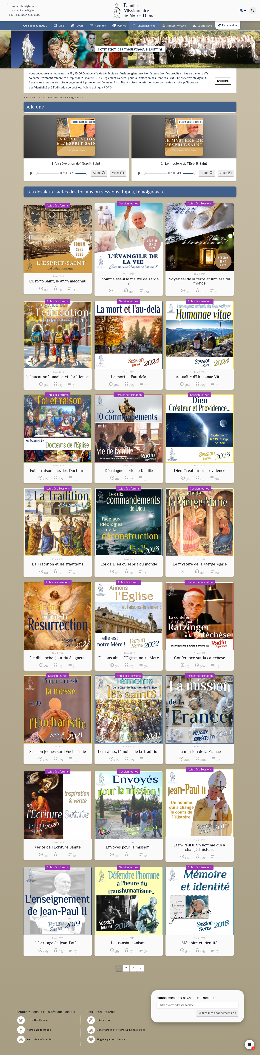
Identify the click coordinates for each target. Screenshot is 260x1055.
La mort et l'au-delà (128, 377)
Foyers (79, 25)
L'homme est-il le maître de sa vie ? (128, 281)
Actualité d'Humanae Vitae (200, 377)
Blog (61, 25)
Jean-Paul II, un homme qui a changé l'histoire (199, 847)
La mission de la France (199, 752)
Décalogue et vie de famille (129, 471)
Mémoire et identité (199, 943)
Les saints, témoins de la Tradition (129, 752)
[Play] (31, 173)
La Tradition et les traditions (57, 564)
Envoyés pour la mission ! (128, 847)
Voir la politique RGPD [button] (97, 87)
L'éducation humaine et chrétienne (58, 377)
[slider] (47, 173)
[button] (99, 173)
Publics (121, 25)
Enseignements (146, 25)
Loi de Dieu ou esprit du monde (128, 564)
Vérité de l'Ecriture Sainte (58, 847)
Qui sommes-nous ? (35, 25)
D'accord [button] (223, 80)
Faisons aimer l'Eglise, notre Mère (128, 658)
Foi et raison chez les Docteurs (57, 471)
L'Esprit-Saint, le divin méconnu (57, 281)
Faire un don (227, 25)
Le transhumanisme (128, 943)
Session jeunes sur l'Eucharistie (57, 752)
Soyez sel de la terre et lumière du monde (199, 281)
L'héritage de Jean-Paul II (57, 943)
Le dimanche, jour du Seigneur (57, 658)
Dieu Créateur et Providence (199, 471)
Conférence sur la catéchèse (199, 658)
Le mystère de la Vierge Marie (200, 564)
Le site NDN (204, 25)
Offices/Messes (176, 25)
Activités (100, 25)
